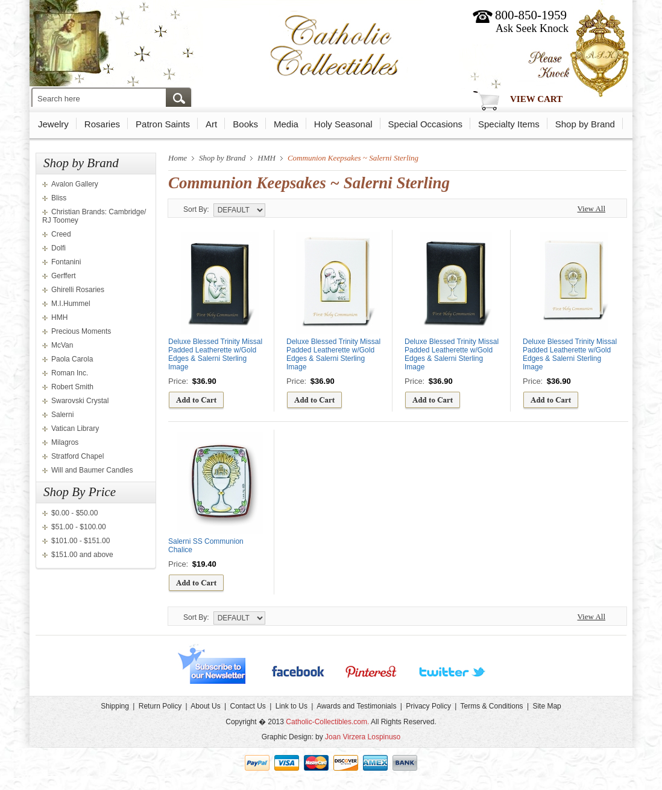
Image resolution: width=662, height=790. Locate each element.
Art (211, 124)
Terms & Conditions (492, 706)
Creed (61, 234)
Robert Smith (72, 387)
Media (286, 124)
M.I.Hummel (70, 303)
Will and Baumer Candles (92, 470)
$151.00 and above (82, 554)
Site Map (546, 706)
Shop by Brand (585, 124)
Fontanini (66, 262)
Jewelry (53, 124)
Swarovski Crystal (80, 401)
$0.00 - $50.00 (74, 513)
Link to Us (291, 706)
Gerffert (63, 276)
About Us (205, 706)
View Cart (536, 99)
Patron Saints (163, 124)
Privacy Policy (428, 706)
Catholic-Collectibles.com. (327, 722)
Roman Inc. (69, 373)
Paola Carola (72, 359)
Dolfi (58, 248)
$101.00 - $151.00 (80, 541)
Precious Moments (81, 331)
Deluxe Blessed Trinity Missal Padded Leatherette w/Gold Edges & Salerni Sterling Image (215, 354)
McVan (62, 345)
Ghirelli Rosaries (77, 289)
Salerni (62, 414)
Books (245, 124)
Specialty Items (509, 124)
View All (591, 208)
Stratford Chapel (77, 456)
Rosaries (102, 124)
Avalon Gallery (74, 184)
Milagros (64, 442)
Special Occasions (425, 124)
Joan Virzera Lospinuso (362, 737)
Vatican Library (75, 428)
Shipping (115, 706)
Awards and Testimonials (356, 706)
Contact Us (247, 706)
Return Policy (160, 706)
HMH (59, 317)
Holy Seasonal (343, 124)
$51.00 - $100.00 (78, 527)
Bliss (58, 198)
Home (177, 157)
